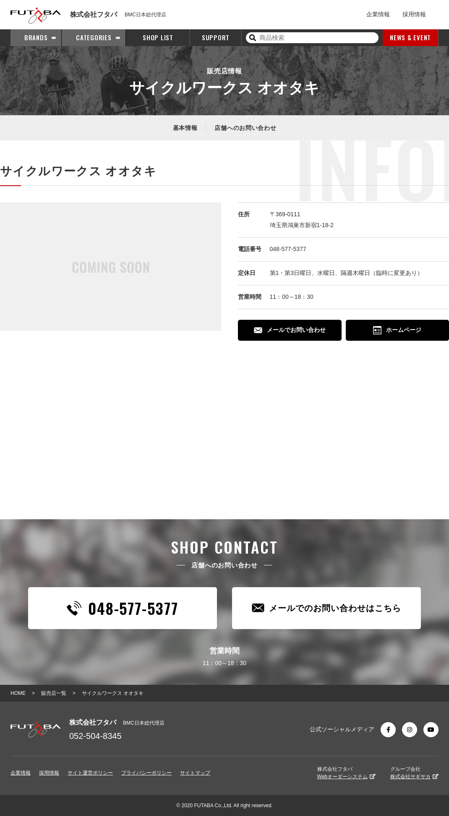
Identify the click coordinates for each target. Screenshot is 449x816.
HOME (18, 693)
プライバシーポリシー (146, 773)
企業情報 (378, 14)
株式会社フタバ (346, 773)
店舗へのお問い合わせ (245, 127)
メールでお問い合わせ (290, 329)
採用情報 (414, 14)
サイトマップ (195, 773)
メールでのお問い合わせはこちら (326, 608)
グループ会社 (414, 773)
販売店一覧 (53, 693)
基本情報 (185, 127)
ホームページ (397, 330)
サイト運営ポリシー (90, 773)
